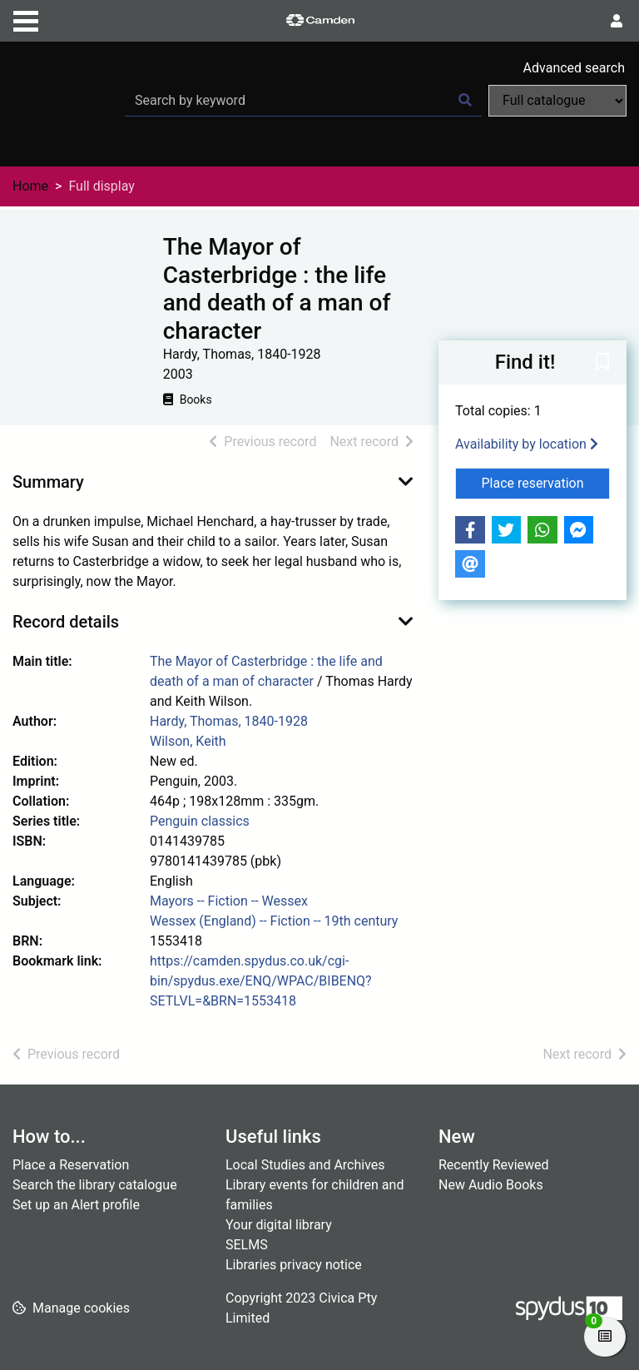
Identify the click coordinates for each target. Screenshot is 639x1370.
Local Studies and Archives (305, 1165)
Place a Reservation (70, 1165)
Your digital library (278, 1225)
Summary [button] (48, 482)
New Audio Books (490, 1185)
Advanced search (574, 68)
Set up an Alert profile (76, 1205)
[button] (602, 364)
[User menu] (616, 22)
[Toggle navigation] (25, 19)
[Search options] (557, 101)
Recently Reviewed (493, 1165)
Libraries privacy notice (293, 1265)
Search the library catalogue (94, 1185)
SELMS (246, 1245)
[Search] (465, 101)
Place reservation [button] (546, 482)
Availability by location (526, 444)
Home (30, 186)
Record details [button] (65, 622)
